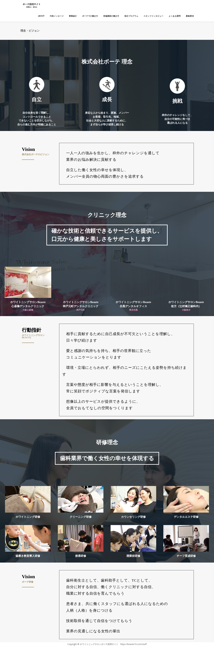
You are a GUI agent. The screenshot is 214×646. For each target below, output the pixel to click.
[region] (107, 85)
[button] (36, 85)
